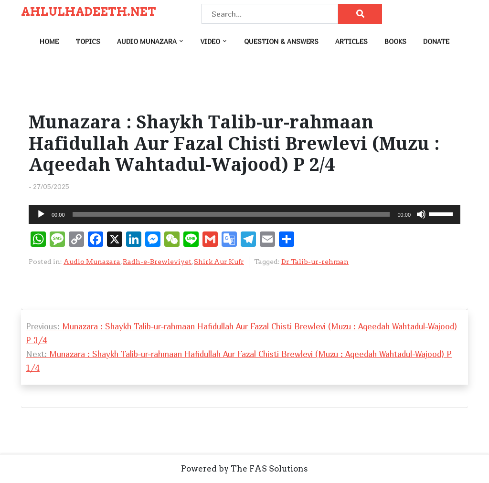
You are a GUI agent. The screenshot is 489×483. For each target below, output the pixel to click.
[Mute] (421, 214)
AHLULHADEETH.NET (88, 12)
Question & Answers (281, 41)
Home (49, 41)
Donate (436, 41)
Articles (351, 41)
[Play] (41, 214)
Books (395, 41)
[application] (244, 214)
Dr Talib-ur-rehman (315, 261)
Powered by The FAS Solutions (244, 468)
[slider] (231, 214)
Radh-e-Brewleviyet (157, 261)
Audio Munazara (147, 41)
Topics (87, 41)
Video (210, 41)
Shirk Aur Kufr (219, 261)
